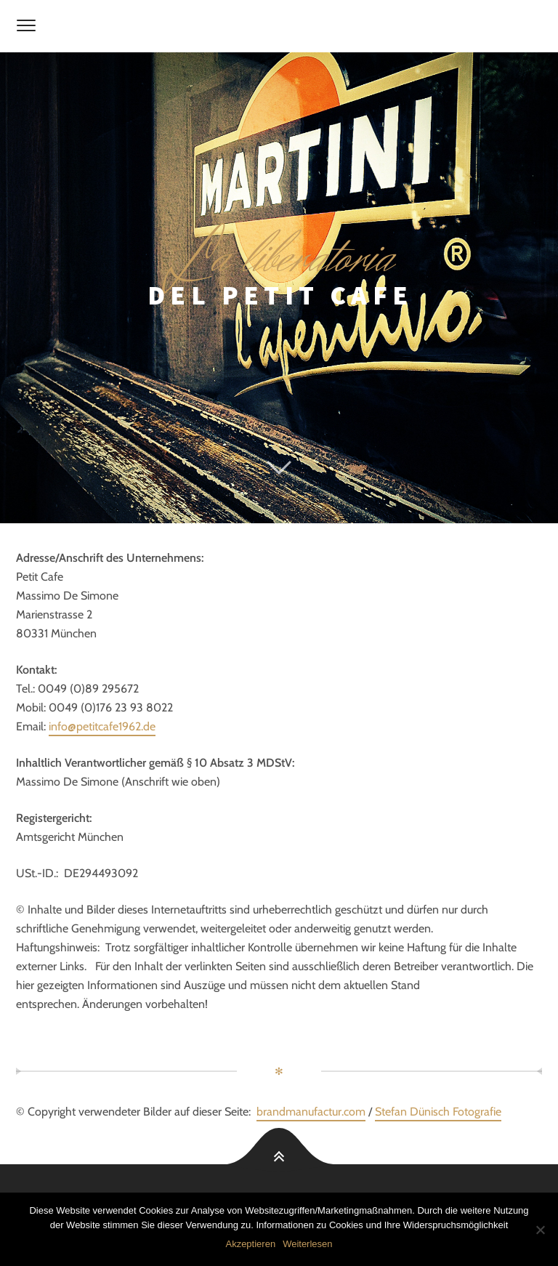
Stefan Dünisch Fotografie (438, 1111)
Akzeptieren (250, 1243)
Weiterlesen (307, 1243)
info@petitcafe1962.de (102, 726)
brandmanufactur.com (310, 1111)
